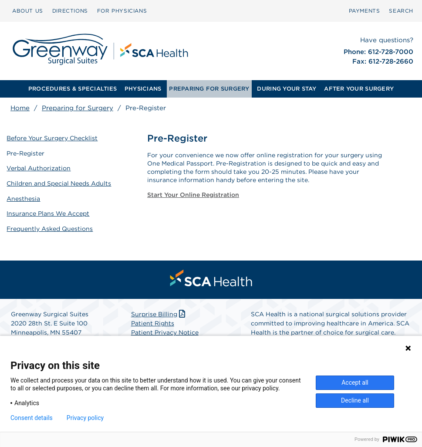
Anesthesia (24, 197)
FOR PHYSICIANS (122, 10)
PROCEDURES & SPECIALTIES (72, 88)
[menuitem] (28, 11)
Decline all (355, 400)
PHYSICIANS (143, 88)
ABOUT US (27, 10)
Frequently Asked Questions (50, 227)
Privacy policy (85, 417)
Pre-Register (26, 152)
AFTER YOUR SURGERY (359, 88)
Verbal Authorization (39, 167)
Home (20, 108)
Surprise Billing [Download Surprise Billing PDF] (159, 312)
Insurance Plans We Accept (48, 212)
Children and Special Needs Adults (59, 182)
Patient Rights (152, 321)
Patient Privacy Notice (165, 331)
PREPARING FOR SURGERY (209, 88)
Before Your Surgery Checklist (52, 137)
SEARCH (401, 10)
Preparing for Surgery (77, 108)
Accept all (354, 382)
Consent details (31, 417)
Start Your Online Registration (193, 194)
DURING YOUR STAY (286, 88)
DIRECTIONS (70, 10)
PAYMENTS (364, 10)
